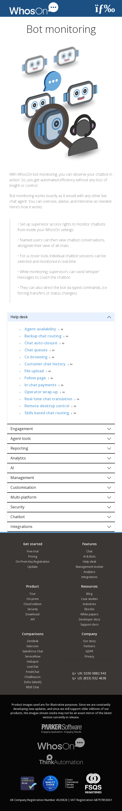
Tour (32, 594)
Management (22, 477)
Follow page (35, 377)
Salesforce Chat (32, 651)
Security (17, 507)
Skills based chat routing (46, 412)
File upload (34, 370)
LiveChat (32, 667)
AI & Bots (89, 556)
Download (32, 614)
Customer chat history (45, 363)
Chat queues (36, 349)
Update (33, 567)
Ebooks (89, 609)
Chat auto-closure (40, 343)
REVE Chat (32, 687)
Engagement (21, 428)
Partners (89, 646)
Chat (89, 551)
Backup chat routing (42, 336)
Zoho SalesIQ (33, 682)
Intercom (32, 646)
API (33, 619)
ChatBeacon (32, 677)
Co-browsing (35, 356)
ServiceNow (32, 656)
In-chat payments (40, 384)
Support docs (89, 624)
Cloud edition (33, 604)
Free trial (32, 551)
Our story (89, 641)
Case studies (89, 599)
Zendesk (32, 641)
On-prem (33, 599)
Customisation (23, 487)
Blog (89, 594)
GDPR (89, 651)
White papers (89, 614)
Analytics (18, 458)
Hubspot (32, 662)
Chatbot (17, 516)
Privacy (89, 656)
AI (12, 467)
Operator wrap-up (41, 391)
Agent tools (20, 438)
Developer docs (89, 619)
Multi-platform (23, 497)
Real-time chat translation (48, 398)
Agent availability (40, 329)
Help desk (19, 316)
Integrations (21, 526)
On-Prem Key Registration (32, 562)
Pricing (32, 556)
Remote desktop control (46, 405)
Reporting (19, 448)
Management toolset (89, 567)
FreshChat (32, 672)
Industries (89, 604)
